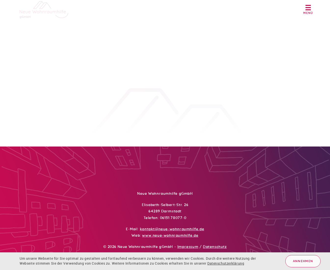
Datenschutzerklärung (225, 263)
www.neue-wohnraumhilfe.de (170, 235)
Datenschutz (215, 247)
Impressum (187, 247)
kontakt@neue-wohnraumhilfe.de (172, 229)
